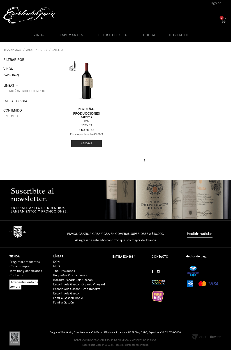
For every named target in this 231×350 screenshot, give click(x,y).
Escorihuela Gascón (67, 287)
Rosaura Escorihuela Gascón (73, 273)
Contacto (16, 269)
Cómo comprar (20, 260)
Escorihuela (12, 50)
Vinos (29, 50)
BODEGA (148, 35)
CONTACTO (179, 35)
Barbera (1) (11, 75)
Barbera (57, 50)
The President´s (64, 264)
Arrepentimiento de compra (23, 278)
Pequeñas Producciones (70, 269)
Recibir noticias (200, 227)
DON (56, 255)
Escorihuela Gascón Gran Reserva (76, 282)
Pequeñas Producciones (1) (25, 91)
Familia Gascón (63, 296)
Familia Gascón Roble (68, 291)
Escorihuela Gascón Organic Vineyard (79, 278)
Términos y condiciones (25, 264)
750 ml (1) (12, 116)
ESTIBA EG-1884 (112, 35)
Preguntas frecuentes (24, 255)
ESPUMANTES (71, 35)
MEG (56, 260)
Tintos (42, 50)
